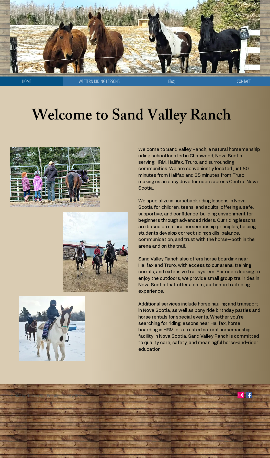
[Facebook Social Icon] (249, 395)
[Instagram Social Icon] (241, 395)
